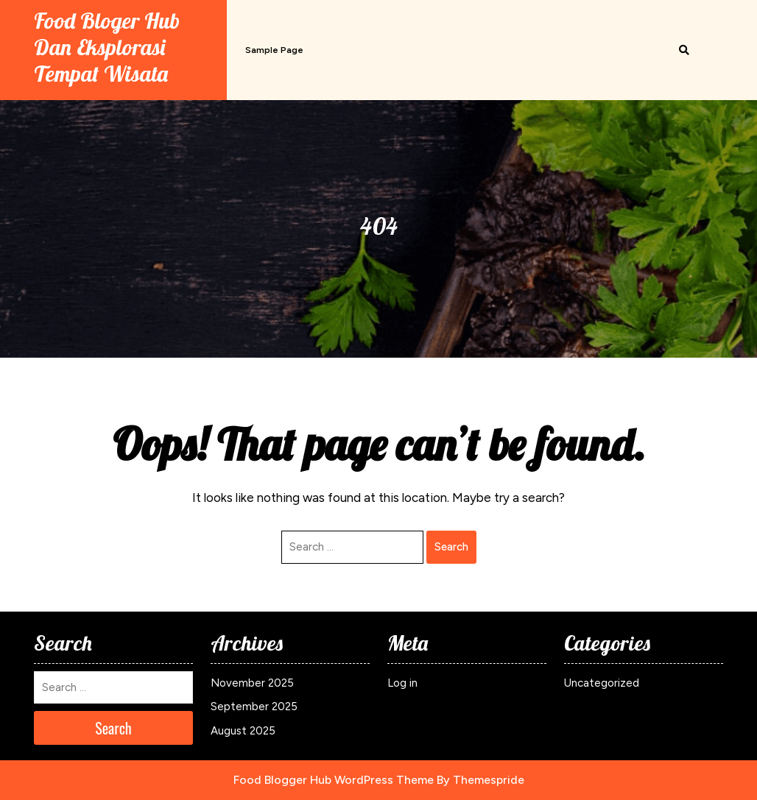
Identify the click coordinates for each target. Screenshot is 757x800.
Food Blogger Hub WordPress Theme (333, 780)
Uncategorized (601, 683)
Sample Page (274, 50)
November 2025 (252, 683)
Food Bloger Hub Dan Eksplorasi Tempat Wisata (107, 47)
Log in (402, 683)
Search (451, 546)
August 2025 (243, 730)
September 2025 (254, 706)
